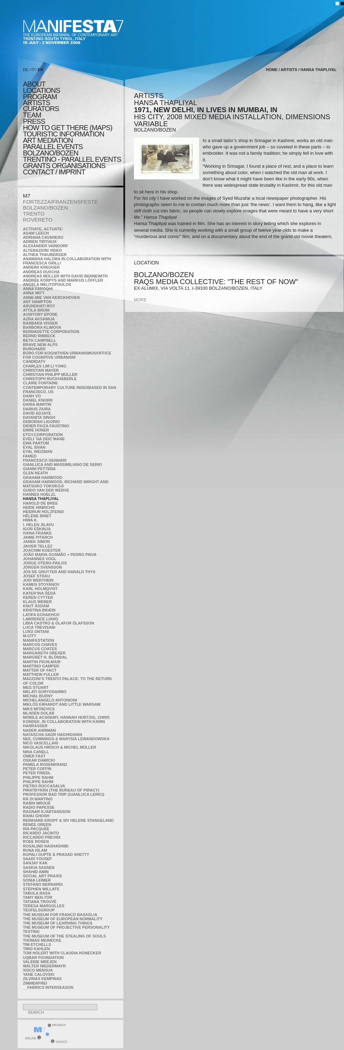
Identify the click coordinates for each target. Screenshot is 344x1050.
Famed (30, 456)
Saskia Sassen (38, 867)
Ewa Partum (36, 443)
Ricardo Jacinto (41, 833)
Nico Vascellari (40, 743)
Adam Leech (36, 233)
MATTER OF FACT (39, 670)
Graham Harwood (42, 477)
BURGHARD (34, 349)
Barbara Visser (40, 323)
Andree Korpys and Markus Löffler (63, 280)
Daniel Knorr (38, 400)
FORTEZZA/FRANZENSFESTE (60, 202)
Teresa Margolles (43, 906)
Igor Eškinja (37, 529)
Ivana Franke (37, 533)
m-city (29, 636)
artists (36, 102)
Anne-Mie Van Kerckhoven (51, 297)
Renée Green (37, 824)
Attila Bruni (36, 310)
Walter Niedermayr (44, 966)
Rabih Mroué (37, 803)
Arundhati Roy (39, 306)
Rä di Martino (38, 799)
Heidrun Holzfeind (43, 512)
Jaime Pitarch (38, 537)
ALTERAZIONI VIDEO (42, 250)
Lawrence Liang (40, 619)
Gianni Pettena (39, 469)
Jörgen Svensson (42, 567)
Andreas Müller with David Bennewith (65, 276)
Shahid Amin (36, 872)
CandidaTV (34, 361)
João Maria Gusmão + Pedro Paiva (60, 554)
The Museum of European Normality (63, 919)
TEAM (32, 115)
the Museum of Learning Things (57, 923)
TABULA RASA (36, 893)
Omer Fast (34, 756)
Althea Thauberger (45, 254)
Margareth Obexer (44, 653)
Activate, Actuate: (43, 229)
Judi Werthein (38, 580)
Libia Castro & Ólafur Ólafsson (58, 623)
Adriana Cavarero (43, 237)
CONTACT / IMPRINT (54, 172)
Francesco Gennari (44, 460)
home (272, 70)
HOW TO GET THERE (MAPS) (67, 127)
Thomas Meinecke (42, 940)
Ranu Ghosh (36, 816)
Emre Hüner (36, 430)
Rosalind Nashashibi (45, 846)
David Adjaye (37, 413)
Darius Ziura (37, 409)
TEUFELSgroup (39, 910)
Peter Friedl (37, 773)
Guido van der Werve (46, 490)
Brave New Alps (40, 344)
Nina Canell (36, 752)
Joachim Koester (42, 550)
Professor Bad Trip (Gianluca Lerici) (63, 794)
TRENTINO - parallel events (72, 159)
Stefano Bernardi (43, 884)
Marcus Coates (40, 649)
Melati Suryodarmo (44, 692)
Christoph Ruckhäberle (50, 379)
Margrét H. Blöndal (45, 657)
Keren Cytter (38, 597)
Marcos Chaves (40, 644)
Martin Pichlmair (42, 662)
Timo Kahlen (36, 949)
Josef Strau (36, 576)
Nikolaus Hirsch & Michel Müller (59, 747)
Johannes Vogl (39, 559)
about (34, 84)
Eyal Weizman (38, 451)
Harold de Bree (40, 503)
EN (40, 70)
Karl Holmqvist (40, 589)
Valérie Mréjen (40, 962)
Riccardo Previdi (41, 837)
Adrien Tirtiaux (40, 241)
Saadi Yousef (37, 859)
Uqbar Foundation (43, 957)
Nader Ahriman (39, 730)
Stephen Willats (41, 889)
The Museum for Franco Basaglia (60, 915)
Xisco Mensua (38, 970)
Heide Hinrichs (39, 507)
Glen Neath (35, 473)
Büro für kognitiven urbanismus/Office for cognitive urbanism (67, 355)
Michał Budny (38, 696)
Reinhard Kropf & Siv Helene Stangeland (68, 820)
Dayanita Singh (39, 417)
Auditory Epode (40, 314)
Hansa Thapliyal (41, 499)
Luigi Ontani (36, 631)
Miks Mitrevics (39, 709)
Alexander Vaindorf (45, 246)
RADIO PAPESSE (39, 807)
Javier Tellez (38, 546)
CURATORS (41, 108)
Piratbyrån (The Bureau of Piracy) (61, 790)
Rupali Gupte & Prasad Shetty (56, 854)
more (140, 299)
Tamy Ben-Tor (37, 897)
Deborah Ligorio (41, 422)
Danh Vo (32, 396)
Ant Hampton (37, 302)
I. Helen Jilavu (38, 525)
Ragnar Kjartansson (46, 811)
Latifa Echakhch (41, 615)
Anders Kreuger (41, 267)
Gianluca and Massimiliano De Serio (62, 464)
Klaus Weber (37, 602)
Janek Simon (36, 541)
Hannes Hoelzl (39, 494)
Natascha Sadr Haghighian (52, 734)
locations (41, 90)
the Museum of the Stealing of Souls (64, 936)
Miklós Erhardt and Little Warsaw (61, 704)
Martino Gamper (41, 666)
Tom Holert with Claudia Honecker (62, 953)
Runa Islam (35, 850)
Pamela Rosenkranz (45, 764)
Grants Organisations (64, 165)
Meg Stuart (36, 687)
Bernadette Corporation (51, 331)
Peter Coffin (37, 769)
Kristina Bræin (39, 610)
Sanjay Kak (35, 863)
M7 (26, 196)
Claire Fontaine (40, 383)
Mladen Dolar (38, 713)
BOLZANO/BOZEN (45, 208)
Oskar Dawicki (39, 760)
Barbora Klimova (42, 327)
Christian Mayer (41, 370)
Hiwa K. (30, 520)
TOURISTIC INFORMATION (63, 134)
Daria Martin (37, 404)
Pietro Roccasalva (44, 786)
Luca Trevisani (39, 627)
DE (25, 70)
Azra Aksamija (39, 319)
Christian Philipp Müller (50, 374)
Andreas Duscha (41, 272)
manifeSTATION (38, 640)
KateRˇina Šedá (39, 593)
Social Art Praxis (42, 876)
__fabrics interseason (48, 987)
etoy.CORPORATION (43, 435)
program (40, 97)
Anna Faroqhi (38, 289)
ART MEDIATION (48, 140)
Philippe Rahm (38, 777)
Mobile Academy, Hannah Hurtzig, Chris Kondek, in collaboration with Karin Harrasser (66, 721)
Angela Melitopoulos (47, 284)
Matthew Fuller (41, 674)
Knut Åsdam (36, 606)
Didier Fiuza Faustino (46, 426)
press (34, 121)
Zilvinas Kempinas (42, 979)
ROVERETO (38, 220)
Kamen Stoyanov (41, 584)
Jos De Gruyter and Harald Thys (59, 572)
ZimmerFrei (35, 983)
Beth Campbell (39, 340)
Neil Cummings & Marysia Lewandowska (66, 739)
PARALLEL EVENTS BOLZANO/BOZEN (53, 149)
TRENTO (33, 214)
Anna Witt (33, 293)
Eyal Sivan (34, 447)
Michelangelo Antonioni (50, 700)
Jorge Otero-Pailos (45, 563)
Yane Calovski (38, 974)
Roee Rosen (36, 841)
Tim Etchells (37, 944)
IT (33, 70)
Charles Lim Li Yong (44, 366)
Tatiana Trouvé (39, 901)
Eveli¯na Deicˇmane (44, 439)
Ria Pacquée (36, 829)
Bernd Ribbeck (39, 336)
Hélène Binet (37, 516)
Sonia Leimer (37, 880)
